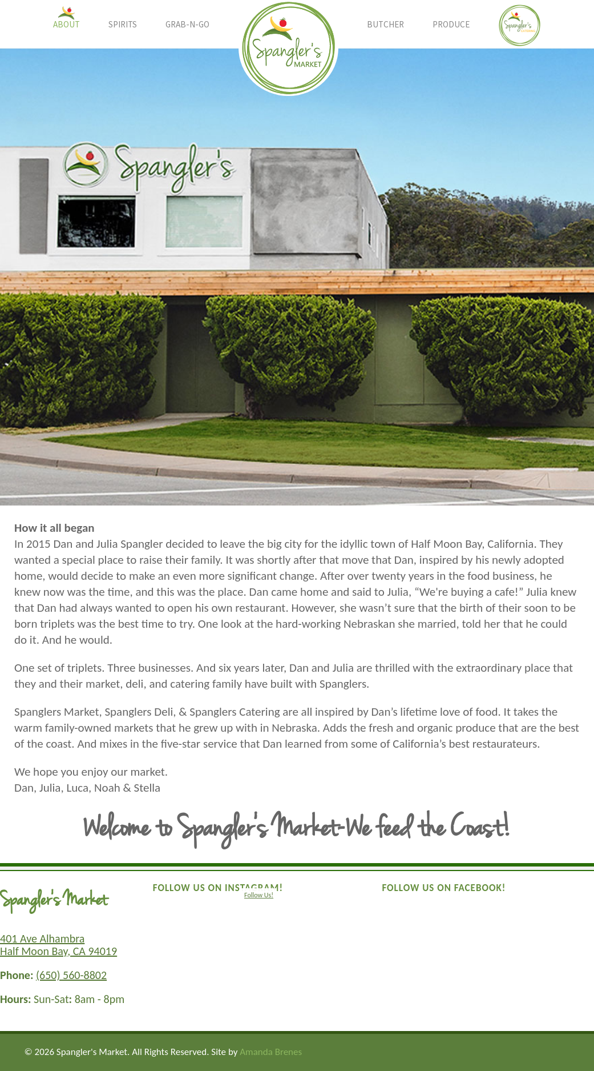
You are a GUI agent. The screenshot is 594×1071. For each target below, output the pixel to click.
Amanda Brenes (271, 1052)
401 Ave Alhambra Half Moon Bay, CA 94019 (58, 945)
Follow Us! (258, 895)
